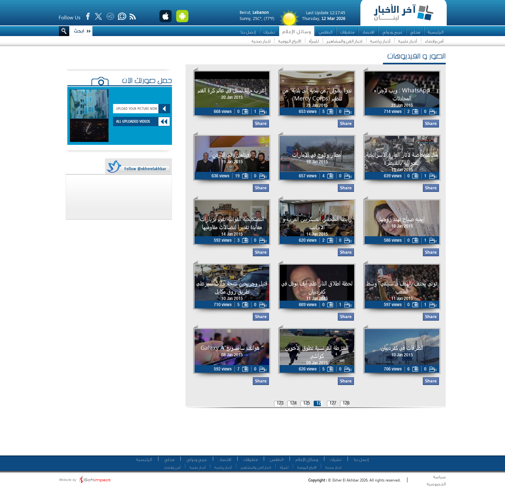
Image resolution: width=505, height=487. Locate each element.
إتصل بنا (248, 32)
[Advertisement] (313, 434)
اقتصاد (368, 32)
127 (332, 403)
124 (293, 403)
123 (280, 403)
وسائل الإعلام (296, 31)
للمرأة (314, 41)
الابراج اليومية (289, 41)
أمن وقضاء (434, 41)
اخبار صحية (261, 41)
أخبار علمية (407, 41)
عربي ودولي (392, 32)
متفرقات (347, 32)
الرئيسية (435, 32)
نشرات (269, 32)
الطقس (325, 32)
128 (346, 403)
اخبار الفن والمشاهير (344, 41)
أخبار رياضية (380, 41)
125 (306, 403)
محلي (415, 32)
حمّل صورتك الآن (147, 81)
